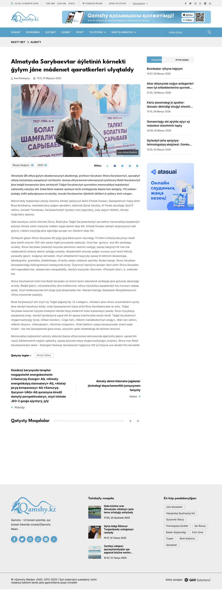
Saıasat (15, 32)
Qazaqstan (197, 552)
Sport (79, 32)
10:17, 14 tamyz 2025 (115, 539)
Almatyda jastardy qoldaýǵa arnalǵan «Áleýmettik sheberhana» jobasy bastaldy (119, 463)
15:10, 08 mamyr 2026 (158, 111)
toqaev (190, 545)
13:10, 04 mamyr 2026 (23, 475)
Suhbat (66, 32)
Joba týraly (175, 32)
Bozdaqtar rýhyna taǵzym (165, 68)
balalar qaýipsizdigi (197, 538)
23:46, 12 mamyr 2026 (26, 3)
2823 (42, 166)
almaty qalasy (45, 356)
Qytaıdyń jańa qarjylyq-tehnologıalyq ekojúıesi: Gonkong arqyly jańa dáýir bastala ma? (170, 142)
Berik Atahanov (175, 552)
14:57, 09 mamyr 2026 (159, 73)
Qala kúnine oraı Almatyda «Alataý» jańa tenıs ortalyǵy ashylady (119, 511)
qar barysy (173, 538)
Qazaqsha (139, 3)
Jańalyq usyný (117, 3)
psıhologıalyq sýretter (179, 530)
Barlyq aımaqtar (122, 32)
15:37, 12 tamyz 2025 (115, 559)
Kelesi (135, 398)
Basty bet (18, 42)
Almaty (35, 42)
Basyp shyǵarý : (23, 166)
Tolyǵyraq (96, 32)
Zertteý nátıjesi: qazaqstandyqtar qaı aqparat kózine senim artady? (117, 551)
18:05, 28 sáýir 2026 (67, 463)
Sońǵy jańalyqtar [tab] (158, 60)
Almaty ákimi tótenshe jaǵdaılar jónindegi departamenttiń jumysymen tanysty (114, 387)
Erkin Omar (173, 545)
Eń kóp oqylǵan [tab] (182, 60)
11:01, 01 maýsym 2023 (48, 78)
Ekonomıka (33, 32)
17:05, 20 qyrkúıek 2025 (117, 519)
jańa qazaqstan (176, 509)
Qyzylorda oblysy (177, 523)
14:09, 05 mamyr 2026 (159, 130)
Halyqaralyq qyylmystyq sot (183, 516)
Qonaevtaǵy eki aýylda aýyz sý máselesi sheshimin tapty (168, 123)
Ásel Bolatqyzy (20, 78)
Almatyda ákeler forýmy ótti (75, 457)
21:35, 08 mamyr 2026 (159, 92)
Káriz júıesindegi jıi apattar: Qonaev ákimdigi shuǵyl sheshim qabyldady (170, 105)
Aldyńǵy (18, 409)
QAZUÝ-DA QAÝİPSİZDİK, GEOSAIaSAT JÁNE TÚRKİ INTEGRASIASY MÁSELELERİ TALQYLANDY (31, 463)
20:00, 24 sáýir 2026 (111, 475)
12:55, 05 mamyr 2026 (159, 149)
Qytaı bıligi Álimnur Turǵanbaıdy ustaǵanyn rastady (119, 531)
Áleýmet (50, 32)
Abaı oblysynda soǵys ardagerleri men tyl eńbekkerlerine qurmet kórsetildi (170, 86)
